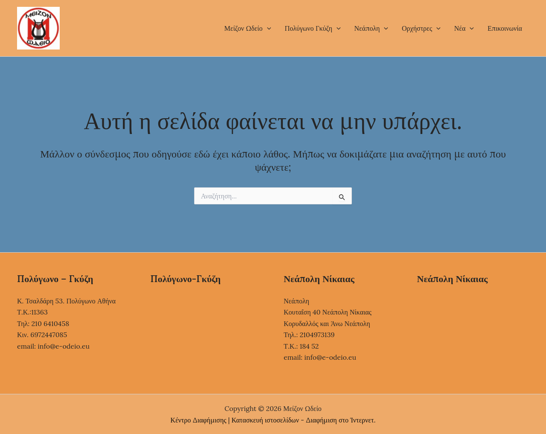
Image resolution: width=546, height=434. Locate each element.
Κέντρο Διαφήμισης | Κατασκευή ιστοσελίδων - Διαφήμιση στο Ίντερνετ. (273, 420)
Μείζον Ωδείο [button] (247, 28)
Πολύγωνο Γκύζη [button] (312, 28)
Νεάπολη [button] (371, 28)
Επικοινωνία (505, 28)
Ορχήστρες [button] (421, 28)
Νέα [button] (464, 28)
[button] (267, 28)
